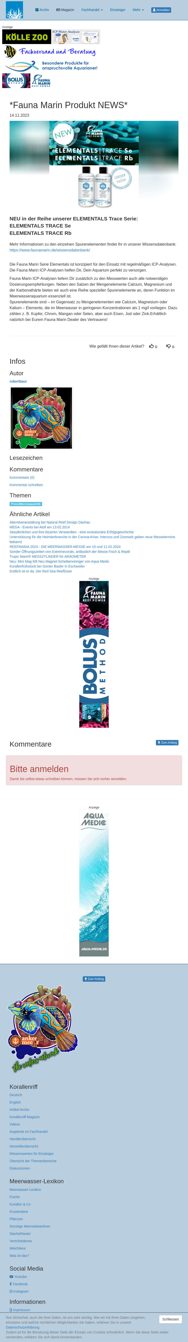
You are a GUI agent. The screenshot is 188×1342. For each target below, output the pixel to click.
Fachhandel (92, 10)
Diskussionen (20, 1168)
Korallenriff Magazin (25, 1117)
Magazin (65, 10)
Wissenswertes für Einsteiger (32, 1154)
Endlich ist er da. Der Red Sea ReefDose (41, 571)
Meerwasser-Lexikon (25, 1190)
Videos (15, 1124)
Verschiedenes (21, 1241)
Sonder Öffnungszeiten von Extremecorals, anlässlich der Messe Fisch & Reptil (70, 552)
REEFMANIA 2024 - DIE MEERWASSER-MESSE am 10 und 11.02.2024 (65, 547)
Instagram (19, 1291)
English (15, 1102)
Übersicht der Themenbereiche (33, 1161)
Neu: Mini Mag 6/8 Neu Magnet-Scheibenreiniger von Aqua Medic (59, 561)
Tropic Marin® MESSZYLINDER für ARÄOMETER (48, 556)
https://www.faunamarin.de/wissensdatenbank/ (50, 250)
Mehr (138, 10)
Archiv (42, 10)
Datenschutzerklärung (22, 1327)
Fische (15, 1197)
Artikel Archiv (19, 1110)
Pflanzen (16, 1219)
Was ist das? (19, 1256)
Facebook (19, 1284)
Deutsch (16, 1095)
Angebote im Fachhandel (29, 1132)
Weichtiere (18, 1248)
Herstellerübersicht (24, 1146)
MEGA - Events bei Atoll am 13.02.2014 (40, 527)
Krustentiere (19, 1212)
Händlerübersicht (22, 1139)
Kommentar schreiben (26, 485)
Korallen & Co (20, 1204)
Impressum (20, 1310)
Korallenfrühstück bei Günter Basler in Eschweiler (47, 566)
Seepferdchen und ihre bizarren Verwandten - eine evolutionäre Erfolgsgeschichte (72, 532)
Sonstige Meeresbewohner (30, 1226)
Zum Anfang (167, 742)
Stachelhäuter (20, 1234)
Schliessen (170, 1319)
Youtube (18, 1277)
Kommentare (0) (22, 477)
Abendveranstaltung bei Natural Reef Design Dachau (50, 522)
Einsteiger (117, 10)
